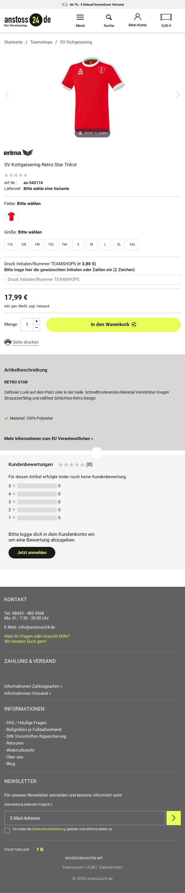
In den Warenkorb (113, 324)
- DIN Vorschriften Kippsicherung (35, 736)
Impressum (73, 867)
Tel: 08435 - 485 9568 (24, 613)
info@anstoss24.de (36, 627)
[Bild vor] (178, 94)
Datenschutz (110, 867)
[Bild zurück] (7, 94)
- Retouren (14, 743)
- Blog (9, 764)
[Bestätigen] (92, 830)
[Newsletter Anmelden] (174, 818)
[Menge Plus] (36, 321)
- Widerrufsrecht (19, 750)
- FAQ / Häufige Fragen (25, 723)
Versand (43, 306)
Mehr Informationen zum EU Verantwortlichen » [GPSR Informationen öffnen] (48, 438)
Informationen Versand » (27, 693)
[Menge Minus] (36, 328)
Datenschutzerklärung (49, 829)
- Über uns (13, 757)
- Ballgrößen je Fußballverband (32, 729)
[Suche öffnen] (108, 21)
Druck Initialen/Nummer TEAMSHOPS (50, 264)
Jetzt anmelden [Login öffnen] (32, 552)
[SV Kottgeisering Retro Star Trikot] (92, 94)
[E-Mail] (84, 818)
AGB (91, 867)
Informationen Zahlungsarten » (33, 686)
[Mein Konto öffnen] (137, 21)
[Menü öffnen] (80, 21)
